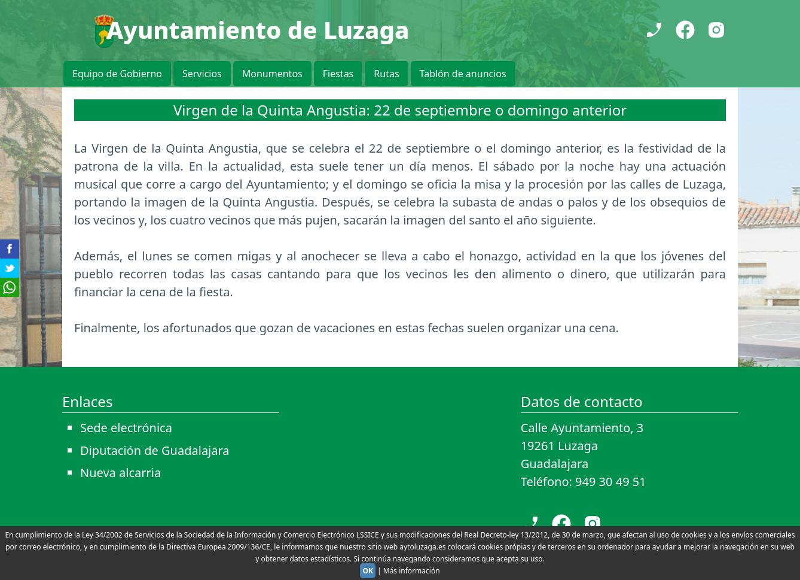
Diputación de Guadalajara (155, 450)
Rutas (386, 73)
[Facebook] (685, 30)
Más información (411, 571)
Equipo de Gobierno (117, 73)
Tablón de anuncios (463, 73)
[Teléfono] (654, 30)
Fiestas (338, 73)
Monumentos (272, 73)
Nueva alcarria (120, 472)
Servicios (202, 73)
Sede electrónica (126, 428)
